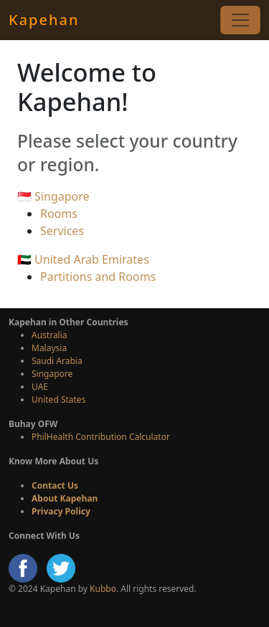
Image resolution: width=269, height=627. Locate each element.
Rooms (58, 213)
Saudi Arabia (57, 361)
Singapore (52, 374)
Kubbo (103, 589)
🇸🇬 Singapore (53, 196)
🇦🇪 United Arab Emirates (83, 259)
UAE (40, 386)
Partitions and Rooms (98, 276)
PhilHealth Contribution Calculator (101, 437)
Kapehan (44, 19)
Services (62, 231)
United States (58, 399)
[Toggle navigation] (240, 20)
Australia (49, 335)
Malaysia (49, 348)
